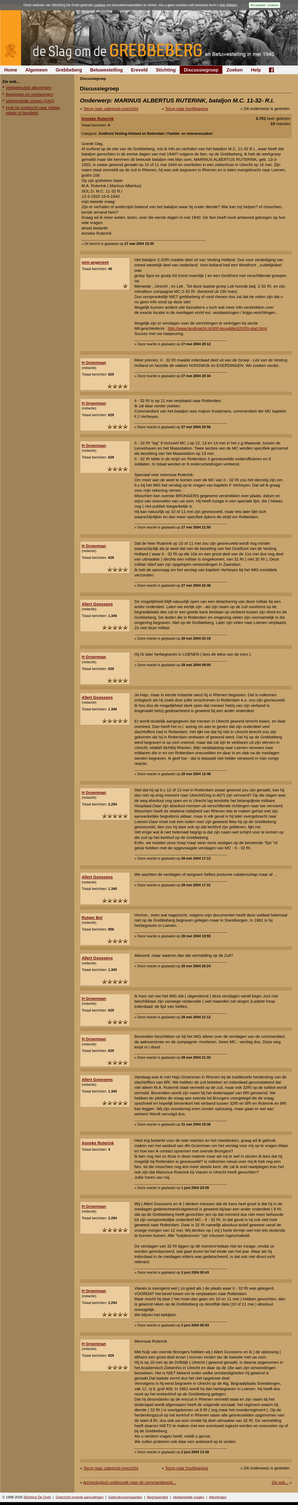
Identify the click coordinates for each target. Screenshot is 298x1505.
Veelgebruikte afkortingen (29, 87)
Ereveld (139, 69)
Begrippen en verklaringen (29, 94)
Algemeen (36, 69)
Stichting (166, 69)
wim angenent (95, 262)
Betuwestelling (106, 69)
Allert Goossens (97, 604)
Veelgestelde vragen (188, 1497)
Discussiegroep (201, 69)
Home (10, 69)
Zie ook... (280, 1482)
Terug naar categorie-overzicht (110, 108)
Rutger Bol (92, 917)
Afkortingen (217, 1497)
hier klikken (228, 5)
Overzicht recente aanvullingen (79, 1497)
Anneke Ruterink (97, 118)
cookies (99, 5)
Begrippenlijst (157, 1497)
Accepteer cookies (264, 5)
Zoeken (234, 69)
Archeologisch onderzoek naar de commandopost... (129, 1482)
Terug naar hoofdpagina (186, 108)
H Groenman (94, 362)
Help (256, 69)
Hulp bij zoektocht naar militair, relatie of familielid (33, 110)
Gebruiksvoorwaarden (125, 1497)
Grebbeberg (69, 69)
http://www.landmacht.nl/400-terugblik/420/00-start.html (217, 328)
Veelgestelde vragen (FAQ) (30, 101)
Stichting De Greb (37, 1497)
